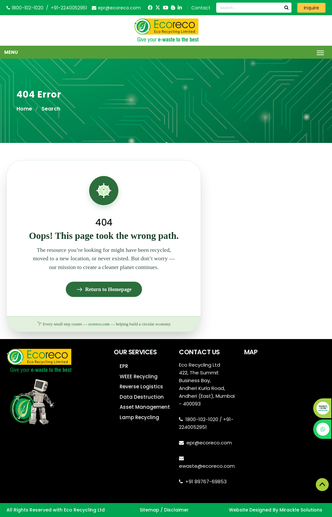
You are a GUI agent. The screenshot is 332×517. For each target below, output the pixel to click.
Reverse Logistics (141, 386)
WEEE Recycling (139, 376)
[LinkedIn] (180, 7)
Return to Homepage (104, 289)
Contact (200, 8)
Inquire (311, 8)
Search (51, 108)
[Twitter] (157, 7)
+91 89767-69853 (206, 481)
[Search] (286, 8)
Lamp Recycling (139, 417)
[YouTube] (165, 7)
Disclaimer (176, 510)
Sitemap (149, 510)
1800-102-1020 (201, 419)
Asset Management (145, 407)
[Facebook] (150, 7)
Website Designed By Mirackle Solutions (275, 510)
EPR (124, 366)
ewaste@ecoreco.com (207, 466)
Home (24, 108)
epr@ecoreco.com (209, 442)
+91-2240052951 (69, 8)
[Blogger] (173, 7)
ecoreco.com (99, 324)
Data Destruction (142, 397)
